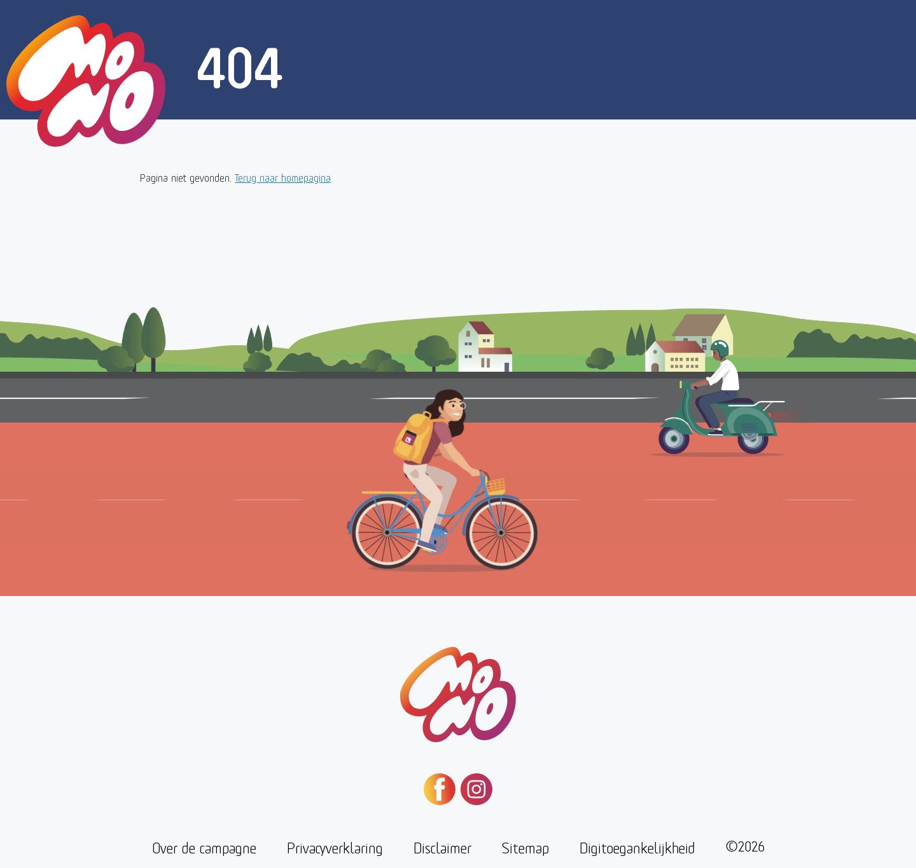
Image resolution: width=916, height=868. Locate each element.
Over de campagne (204, 846)
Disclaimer (442, 846)
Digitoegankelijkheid (637, 846)
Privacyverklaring (335, 846)
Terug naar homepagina (283, 177)
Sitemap (525, 846)
